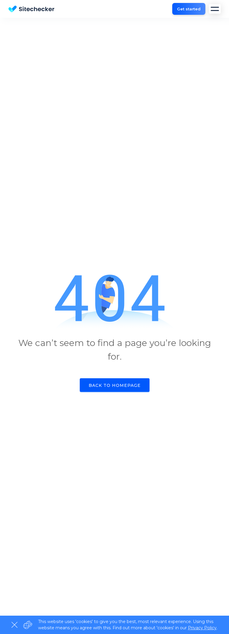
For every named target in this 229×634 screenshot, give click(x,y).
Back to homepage (115, 385)
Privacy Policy (202, 627)
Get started (189, 9)
